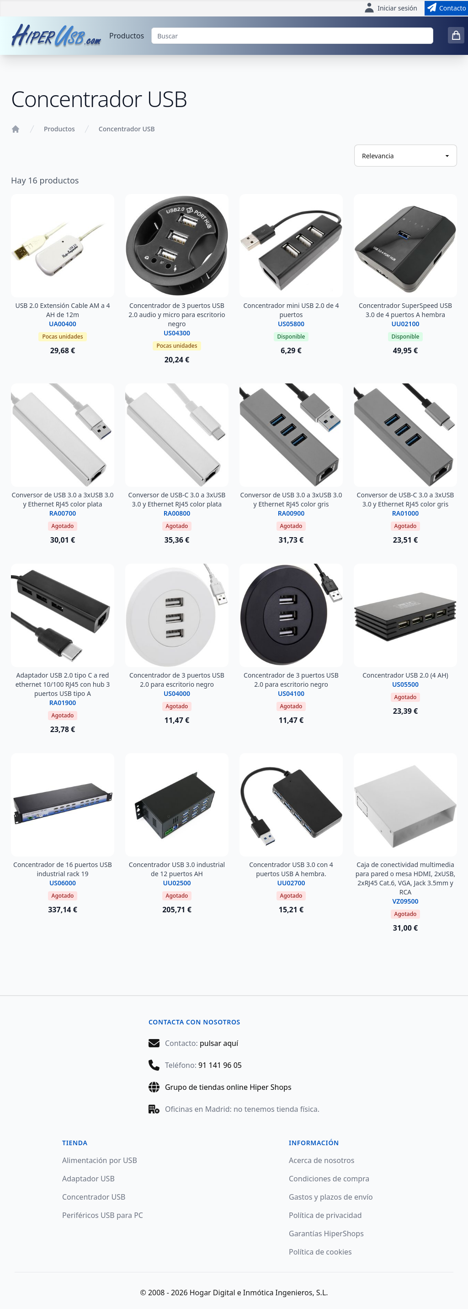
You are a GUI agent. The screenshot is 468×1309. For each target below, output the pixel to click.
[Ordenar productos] (405, 156)
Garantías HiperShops (326, 1233)
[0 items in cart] (456, 35)
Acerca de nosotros (321, 1160)
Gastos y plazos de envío (331, 1197)
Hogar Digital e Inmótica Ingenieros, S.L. (259, 1292)
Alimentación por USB (99, 1160)
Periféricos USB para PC (102, 1215)
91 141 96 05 (220, 1065)
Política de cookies (320, 1252)
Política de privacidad (325, 1215)
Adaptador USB (88, 1179)
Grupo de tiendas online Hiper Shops (228, 1087)
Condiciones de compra (329, 1179)
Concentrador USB (127, 128)
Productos (126, 36)
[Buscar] (292, 35)
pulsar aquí (219, 1043)
